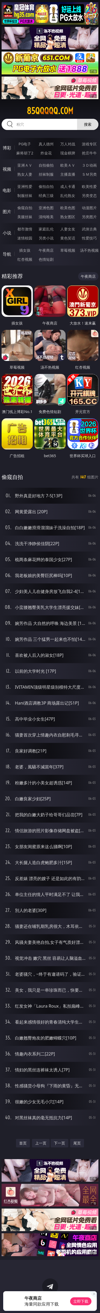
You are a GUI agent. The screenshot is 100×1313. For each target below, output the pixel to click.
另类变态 (89, 195)
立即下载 (80, 1301)
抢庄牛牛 (89, 152)
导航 (7, 254)
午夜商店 (46, 250)
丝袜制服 (46, 174)
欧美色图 (67, 207)
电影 (7, 190)
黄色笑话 (67, 238)
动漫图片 (89, 207)
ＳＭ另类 (89, 174)
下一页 (59, 1143)
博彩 (7, 148)
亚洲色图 (46, 207)
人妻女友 (67, 229)
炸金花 (46, 152)
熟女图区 (67, 216)
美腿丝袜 (24, 216)
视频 (7, 169)
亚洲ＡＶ (24, 165)
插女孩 (24, 250)
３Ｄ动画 (89, 165)
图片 (7, 211)
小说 (7, 233)
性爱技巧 (89, 238)
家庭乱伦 (46, 229)
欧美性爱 (89, 186)
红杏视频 (24, 259)
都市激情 (24, 229)
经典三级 (46, 195)
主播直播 (67, 174)
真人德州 (46, 143)
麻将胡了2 (24, 152)
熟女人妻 (24, 174)
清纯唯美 (46, 216)
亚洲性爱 (24, 186)
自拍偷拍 (46, 165)
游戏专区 (89, 143)
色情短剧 (46, 259)
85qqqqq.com (50, 111)
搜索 (87, 124)
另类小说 (46, 238)
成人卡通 (67, 186)
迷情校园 (24, 238)
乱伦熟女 (67, 195)
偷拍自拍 (46, 186)
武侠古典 (89, 229)
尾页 (77, 1143)
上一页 (40, 1143)
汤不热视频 (89, 250)
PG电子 (24, 143)
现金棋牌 (67, 152)
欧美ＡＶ (67, 165)
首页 (23, 1143)
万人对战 (67, 143)
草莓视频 (67, 250)
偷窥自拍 (24, 207)
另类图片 (89, 216)
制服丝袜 (24, 195)
